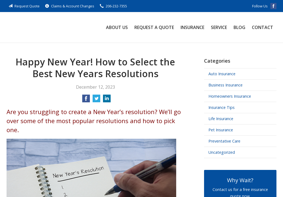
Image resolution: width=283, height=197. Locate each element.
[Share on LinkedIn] (107, 100)
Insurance (192, 27)
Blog (239, 27)
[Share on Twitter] (96, 100)
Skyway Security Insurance (43, 27)
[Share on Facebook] (86, 100)
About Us (117, 27)
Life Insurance (220, 118)
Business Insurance (225, 85)
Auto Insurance (221, 73)
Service (219, 27)
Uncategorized (221, 152)
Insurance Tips (221, 107)
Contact (262, 27)
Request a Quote (154, 27)
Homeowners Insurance (229, 96)
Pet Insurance (220, 129)
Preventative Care (224, 141)
